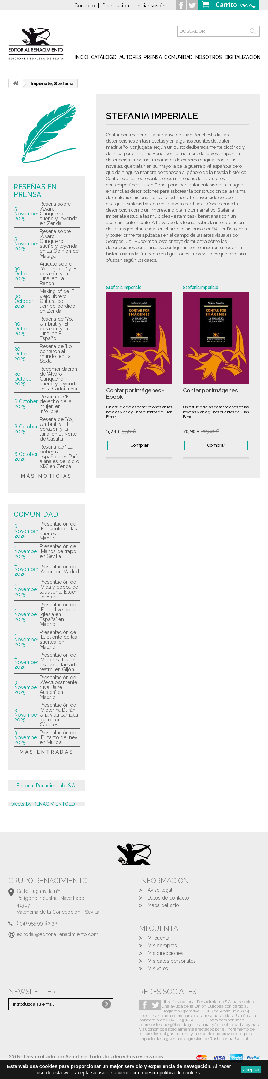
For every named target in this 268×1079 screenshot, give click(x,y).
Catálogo (104, 57)
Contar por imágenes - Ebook (135, 393)
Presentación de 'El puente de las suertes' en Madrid (58, 531)
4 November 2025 (26, 551)
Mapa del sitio (163, 905)
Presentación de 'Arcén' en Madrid (59, 569)
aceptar (251, 1069)
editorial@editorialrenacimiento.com (57, 934)
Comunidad (178, 57)
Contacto (84, 5)
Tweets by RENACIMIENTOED (41, 804)
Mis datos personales (172, 961)
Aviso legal (160, 890)
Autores (130, 57)
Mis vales (158, 968)
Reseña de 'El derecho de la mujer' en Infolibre (56, 404)
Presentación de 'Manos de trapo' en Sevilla (58, 551)
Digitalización (242, 57)
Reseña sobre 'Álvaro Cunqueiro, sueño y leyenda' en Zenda (59, 213)
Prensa (153, 57)
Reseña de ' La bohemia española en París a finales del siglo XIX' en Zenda (59, 456)
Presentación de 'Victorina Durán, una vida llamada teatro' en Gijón (58, 662)
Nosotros (208, 57)
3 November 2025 (26, 687)
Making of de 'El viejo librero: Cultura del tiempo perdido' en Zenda (58, 301)
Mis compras (162, 945)
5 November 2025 (26, 213)
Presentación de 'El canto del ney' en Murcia (59, 737)
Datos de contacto (168, 898)
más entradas (47, 752)
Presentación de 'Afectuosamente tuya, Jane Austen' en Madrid (58, 687)
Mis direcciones (165, 953)
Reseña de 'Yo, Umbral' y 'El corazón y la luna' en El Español (56, 328)
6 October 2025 (26, 404)
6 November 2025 (26, 531)
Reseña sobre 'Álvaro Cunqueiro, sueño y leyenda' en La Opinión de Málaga (59, 244)
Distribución (115, 5)
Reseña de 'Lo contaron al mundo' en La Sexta (56, 354)
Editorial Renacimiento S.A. (46, 785)
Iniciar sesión (150, 5)
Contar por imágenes (210, 390)
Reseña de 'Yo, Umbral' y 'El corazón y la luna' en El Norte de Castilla (58, 429)
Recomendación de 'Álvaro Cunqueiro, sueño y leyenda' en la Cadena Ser (59, 378)
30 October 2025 (23, 273)
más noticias (46, 476)
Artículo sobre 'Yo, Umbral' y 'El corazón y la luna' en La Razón (59, 273)
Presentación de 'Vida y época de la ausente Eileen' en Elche (59, 589)
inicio (81, 57)
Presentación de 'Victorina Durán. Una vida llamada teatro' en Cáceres (59, 714)
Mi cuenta (158, 938)
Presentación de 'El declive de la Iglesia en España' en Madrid (58, 614)
